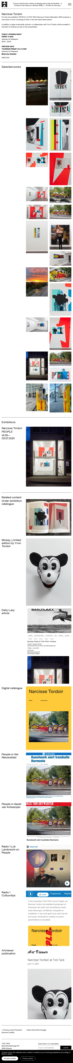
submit (65, 1048)
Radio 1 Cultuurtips (9, 894)
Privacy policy (28, 1058)
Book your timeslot (9, 54)
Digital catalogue (12, 688)
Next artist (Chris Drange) (37, 1030)
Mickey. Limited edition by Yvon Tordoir (11, 543)
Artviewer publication (9, 952)
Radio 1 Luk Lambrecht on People (10, 849)
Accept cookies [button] (10, 1058)
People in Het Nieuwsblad (10, 756)
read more (5, 57)
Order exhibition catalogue (12, 502)
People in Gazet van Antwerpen (11, 805)
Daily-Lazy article (8, 611)
